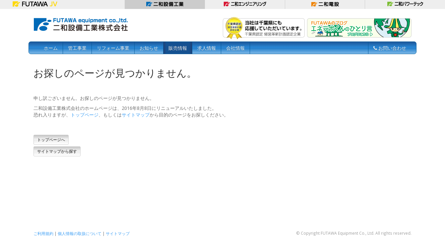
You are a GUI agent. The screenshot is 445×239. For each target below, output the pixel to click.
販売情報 (177, 48)
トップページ (84, 115)
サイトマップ (136, 115)
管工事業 (77, 48)
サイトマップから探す (57, 151)
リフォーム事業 (113, 48)
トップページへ (51, 139)
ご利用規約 (43, 233)
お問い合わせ (389, 48)
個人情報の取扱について (79, 233)
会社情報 (235, 48)
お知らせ (149, 48)
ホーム (51, 48)
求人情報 (206, 48)
